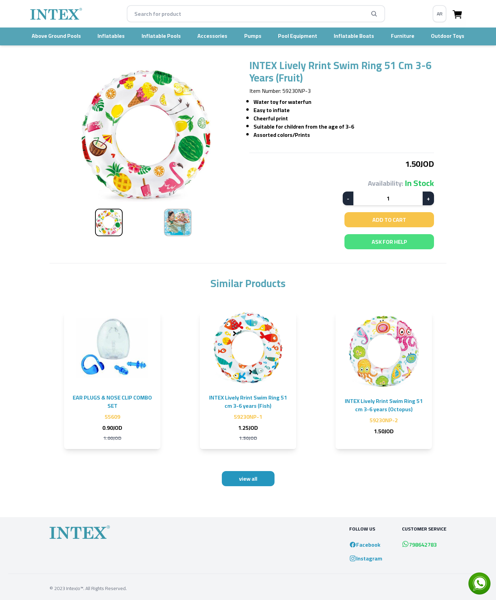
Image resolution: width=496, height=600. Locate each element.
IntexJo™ (74, 588)
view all (248, 478)
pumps (252, 36)
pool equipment (297, 36)
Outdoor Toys (447, 36)
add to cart (389, 220)
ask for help (389, 242)
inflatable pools (161, 36)
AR (440, 13)
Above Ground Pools (56, 36)
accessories (212, 36)
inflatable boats (354, 36)
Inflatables (111, 36)
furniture (402, 36)
